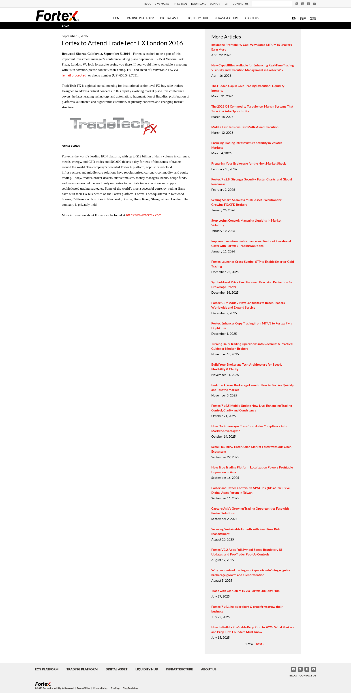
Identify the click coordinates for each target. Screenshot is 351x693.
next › (260, 644)
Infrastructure (226, 18)
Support (216, 3)
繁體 (313, 18)
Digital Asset (170, 18)
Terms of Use (83, 688)
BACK (65, 25)
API (227, 3)
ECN (116, 18)
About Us (251, 18)
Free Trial (181, 3)
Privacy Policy (100, 688)
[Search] (269, 4)
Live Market (163, 3)
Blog (147, 3)
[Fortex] (57, 15)
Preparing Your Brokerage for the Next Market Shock (248, 163)
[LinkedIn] (302, 4)
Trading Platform (139, 18)
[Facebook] (308, 4)
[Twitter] (297, 4)
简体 (303, 18)
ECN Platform (46, 669)
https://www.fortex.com (143, 215)
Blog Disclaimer (131, 688)
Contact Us (240, 3)
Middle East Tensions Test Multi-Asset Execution (244, 127)
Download (198, 3)
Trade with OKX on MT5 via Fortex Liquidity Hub (245, 591)
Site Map (115, 688)
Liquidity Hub (197, 18)
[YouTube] (314, 4)
